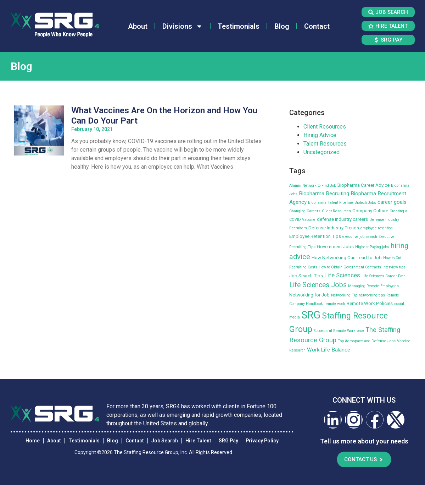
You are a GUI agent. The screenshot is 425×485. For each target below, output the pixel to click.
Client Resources (324, 126)
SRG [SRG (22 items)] (310, 315)
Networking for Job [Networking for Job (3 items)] (309, 295)
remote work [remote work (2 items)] (334, 303)
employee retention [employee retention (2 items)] (376, 228)
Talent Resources (325, 143)
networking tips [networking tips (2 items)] (372, 295)
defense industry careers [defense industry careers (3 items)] (342, 219)
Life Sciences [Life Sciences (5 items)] (342, 275)
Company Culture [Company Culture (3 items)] (370, 210)
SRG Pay (228, 440)
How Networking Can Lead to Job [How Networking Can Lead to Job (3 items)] (347, 257)
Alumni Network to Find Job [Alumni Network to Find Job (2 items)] (312, 185)
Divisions (182, 26)
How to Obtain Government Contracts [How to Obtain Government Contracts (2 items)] (350, 267)
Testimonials (238, 26)
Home (33, 440)
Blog (281, 26)
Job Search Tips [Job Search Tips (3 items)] (306, 275)
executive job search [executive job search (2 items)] (359, 236)
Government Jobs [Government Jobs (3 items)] (335, 246)
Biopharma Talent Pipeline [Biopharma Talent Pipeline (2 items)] (330, 202)
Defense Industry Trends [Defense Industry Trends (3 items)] (333, 227)
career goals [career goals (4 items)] (392, 202)
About (137, 26)
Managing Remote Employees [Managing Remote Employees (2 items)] (373, 286)
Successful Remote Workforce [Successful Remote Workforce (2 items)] (339, 330)
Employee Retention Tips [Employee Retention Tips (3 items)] (315, 236)
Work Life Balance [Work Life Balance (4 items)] (328, 350)
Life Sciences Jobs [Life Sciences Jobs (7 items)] (318, 285)
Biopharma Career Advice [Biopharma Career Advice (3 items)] (363, 185)
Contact (317, 26)
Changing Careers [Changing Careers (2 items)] (304, 211)
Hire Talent (198, 440)
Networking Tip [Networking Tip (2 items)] (344, 295)
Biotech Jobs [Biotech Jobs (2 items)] (365, 202)
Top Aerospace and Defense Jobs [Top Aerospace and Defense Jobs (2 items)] (367, 341)
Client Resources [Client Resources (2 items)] (336, 211)
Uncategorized (321, 152)
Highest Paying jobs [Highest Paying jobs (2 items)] (372, 247)
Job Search (164, 440)
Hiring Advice (319, 135)
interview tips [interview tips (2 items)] (394, 267)
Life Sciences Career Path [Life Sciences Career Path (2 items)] (384, 276)
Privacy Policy (262, 440)
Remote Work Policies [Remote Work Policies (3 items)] (370, 303)
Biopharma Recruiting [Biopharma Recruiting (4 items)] (324, 193)
